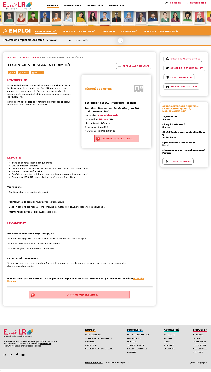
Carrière (90, 341)
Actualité (171, 329)
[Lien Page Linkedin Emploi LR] (11, 354)
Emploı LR (200, 329)
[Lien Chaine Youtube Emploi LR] (23, 354)
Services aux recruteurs (99, 349)
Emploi (15, 57)
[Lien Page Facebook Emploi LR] (17, 354)
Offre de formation (138, 334)
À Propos (198, 334)
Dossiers (132, 341)
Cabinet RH (91, 345)
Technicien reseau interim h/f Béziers (62, 57)
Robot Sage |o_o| (198, 362)
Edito (167, 341)
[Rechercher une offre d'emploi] (120, 40)
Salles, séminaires (137, 349)
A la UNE (131, 352)
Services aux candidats (98, 338)
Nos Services (200, 349)
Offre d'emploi (93, 334)
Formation (135, 329)
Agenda (168, 338)
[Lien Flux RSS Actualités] (5, 354)
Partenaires (199, 341)
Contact (198, 352)
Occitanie (169, 349)
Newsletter (199, 345)
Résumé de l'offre (98, 88)
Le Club (197, 338)
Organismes (133, 338)
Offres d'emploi (30, 57)
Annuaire (169, 345)
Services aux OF (135, 345)
